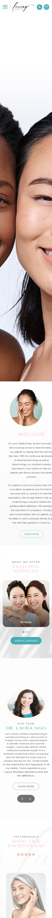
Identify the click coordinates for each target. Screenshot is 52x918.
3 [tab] (28, 632)
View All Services (26, 640)
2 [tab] (26, 632)
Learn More (39, 534)
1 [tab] (23, 632)
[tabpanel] (26, 603)
